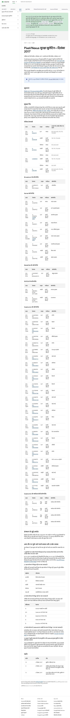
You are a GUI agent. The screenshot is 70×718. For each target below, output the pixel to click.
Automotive (65, 9)
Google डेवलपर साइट (54, 79)
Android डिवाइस (54, 9)
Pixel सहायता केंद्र (57, 703)
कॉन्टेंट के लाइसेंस (39, 681)
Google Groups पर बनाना (42, 712)
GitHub (22, 715)
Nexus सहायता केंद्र (57, 705)
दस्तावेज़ (4, 5)
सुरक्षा (33, 42)
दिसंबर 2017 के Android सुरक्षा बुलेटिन (33, 91)
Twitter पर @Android (42, 701)
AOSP (25, 42)
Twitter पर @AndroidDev (42, 703)
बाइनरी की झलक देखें (25, 708)
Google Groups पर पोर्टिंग (42, 715)
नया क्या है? (4, 9)
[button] (8, 12)
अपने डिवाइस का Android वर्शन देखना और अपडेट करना (44, 68)
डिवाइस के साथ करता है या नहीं (40, 9)
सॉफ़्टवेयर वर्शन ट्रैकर (57, 715)
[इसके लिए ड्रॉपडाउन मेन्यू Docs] (17, 1)
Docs (29, 42)
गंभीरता (48, 110)
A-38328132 (34, 159)
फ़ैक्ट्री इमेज (23, 710)
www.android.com (58, 708)
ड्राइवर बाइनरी (23, 712)
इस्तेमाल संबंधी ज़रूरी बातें (26, 703)
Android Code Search (26, 1)
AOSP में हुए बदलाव (30, 27)
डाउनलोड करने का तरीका (26, 705)
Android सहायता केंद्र (58, 701)
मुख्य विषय (28, 9)
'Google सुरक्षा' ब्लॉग (41, 708)
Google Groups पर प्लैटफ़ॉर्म (43, 710)
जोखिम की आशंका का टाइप (39, 110)
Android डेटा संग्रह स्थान (26, 701)
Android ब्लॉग (40, 705)
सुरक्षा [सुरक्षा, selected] (20, 9)
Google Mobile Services (59, 710)
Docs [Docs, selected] (13, 1)
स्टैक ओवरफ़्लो (56, 712)
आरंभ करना (13, 9)
